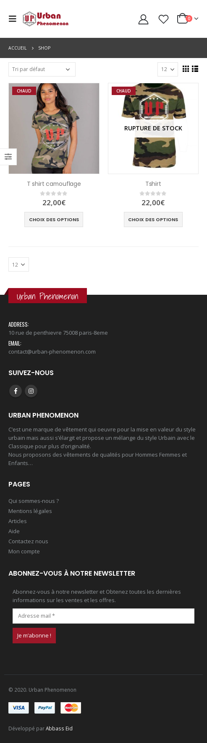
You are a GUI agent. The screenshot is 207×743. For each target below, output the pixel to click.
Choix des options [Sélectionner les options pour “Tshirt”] (153, 219)
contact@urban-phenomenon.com (52, 351)
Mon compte (24, 551)
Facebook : (15, 391)
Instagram (31, 391)
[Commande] (42, 69)
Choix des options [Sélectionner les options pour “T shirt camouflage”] (54, 219)
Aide (14, 531)
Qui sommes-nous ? (33, 501)
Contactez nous (28, 541)
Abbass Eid (59, 728)
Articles (17, 521)
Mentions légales (30, 511)
